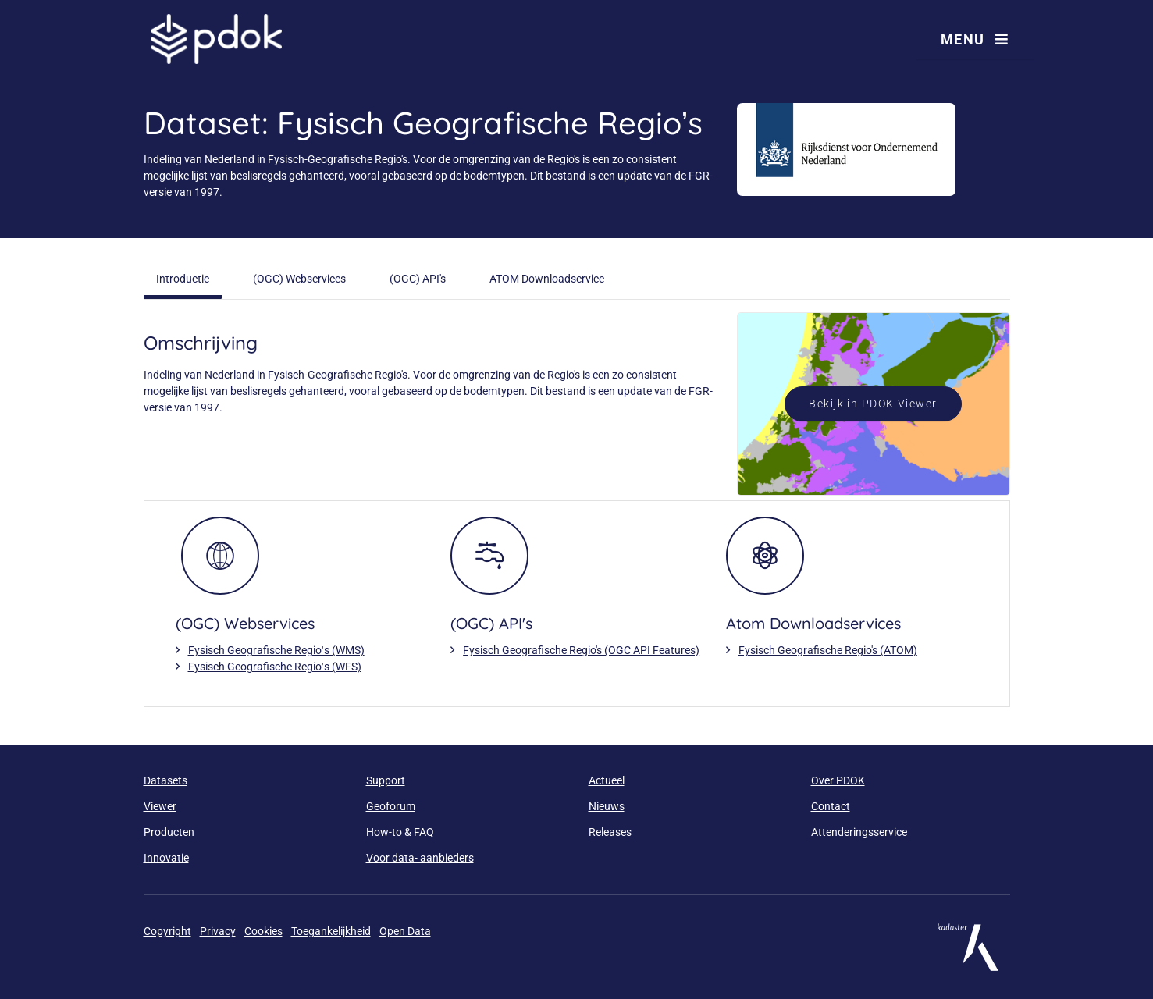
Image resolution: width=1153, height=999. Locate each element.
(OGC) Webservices (299, 278)
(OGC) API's (418, 278)
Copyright (167, 931)
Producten (169, 832)
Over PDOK (838, 780)
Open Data (405, 931)
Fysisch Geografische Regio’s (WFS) (274, 666)
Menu (975, 39)
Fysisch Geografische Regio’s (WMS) (276, 650)
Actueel (607, 780)
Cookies (263, 931)
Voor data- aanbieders (420, 857)
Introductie (182, 278)
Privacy (218, 931)
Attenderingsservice (859, 832)
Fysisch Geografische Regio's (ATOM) (827, 650)
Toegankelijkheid (331, 931)
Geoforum (390, 806)
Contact (830, 806)
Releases (610, 832)
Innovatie (166, 857)
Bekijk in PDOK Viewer (873, 403)
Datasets (165, 780)
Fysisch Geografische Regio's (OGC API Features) (581, 650)
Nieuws (607, 806)
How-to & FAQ (400, 832)
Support (385, 780)
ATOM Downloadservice (546, 278)
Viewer (160, 806)
